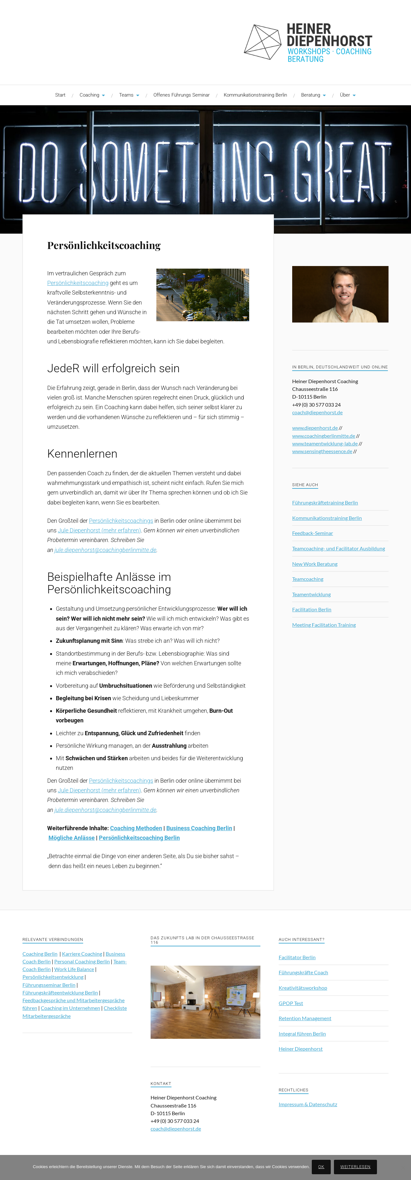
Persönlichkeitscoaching (127, 243)
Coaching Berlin (39, 954)
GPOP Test (291, 1003)
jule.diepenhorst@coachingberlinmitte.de (105, 550)
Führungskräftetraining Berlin (325, 502)
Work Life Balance (74, 969)
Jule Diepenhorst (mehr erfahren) (99, 530)
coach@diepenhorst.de (317, 412)
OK (322, 1167)
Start (60, 95)
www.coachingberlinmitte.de (323, 436)
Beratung (310, 95)
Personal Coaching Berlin (82, 961)
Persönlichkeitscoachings (121, 520)
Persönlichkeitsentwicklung (52, 977)
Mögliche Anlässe (71, 837)
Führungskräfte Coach (303, 972)
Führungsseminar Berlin (48, 985)
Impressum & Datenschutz (308, 1104)
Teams (126, 95)
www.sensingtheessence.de (322, 451)
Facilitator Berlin (297, 957)
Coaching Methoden (136, 828)
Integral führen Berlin (302, 1033)
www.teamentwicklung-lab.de (325, 443)
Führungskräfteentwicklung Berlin (60, 992)
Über (345, 95)
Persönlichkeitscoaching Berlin (139, 837)
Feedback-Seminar (312, 533)
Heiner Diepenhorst (301, 1049)
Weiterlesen (357, 1167)
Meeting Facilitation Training (324, 625)
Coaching (89, 95)
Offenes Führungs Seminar (181, 95)
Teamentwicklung (311, 594)
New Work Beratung (314, 564)
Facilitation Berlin (311, 609)
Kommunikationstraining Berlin (255, 95)
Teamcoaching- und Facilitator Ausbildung (338, 548)
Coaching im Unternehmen (70, 1008)
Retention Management (305, 1018)
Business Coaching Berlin (199, 828)
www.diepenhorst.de (315, 428)
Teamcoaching (307, 579)
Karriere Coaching (82, 954)
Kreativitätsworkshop (303, 988)
